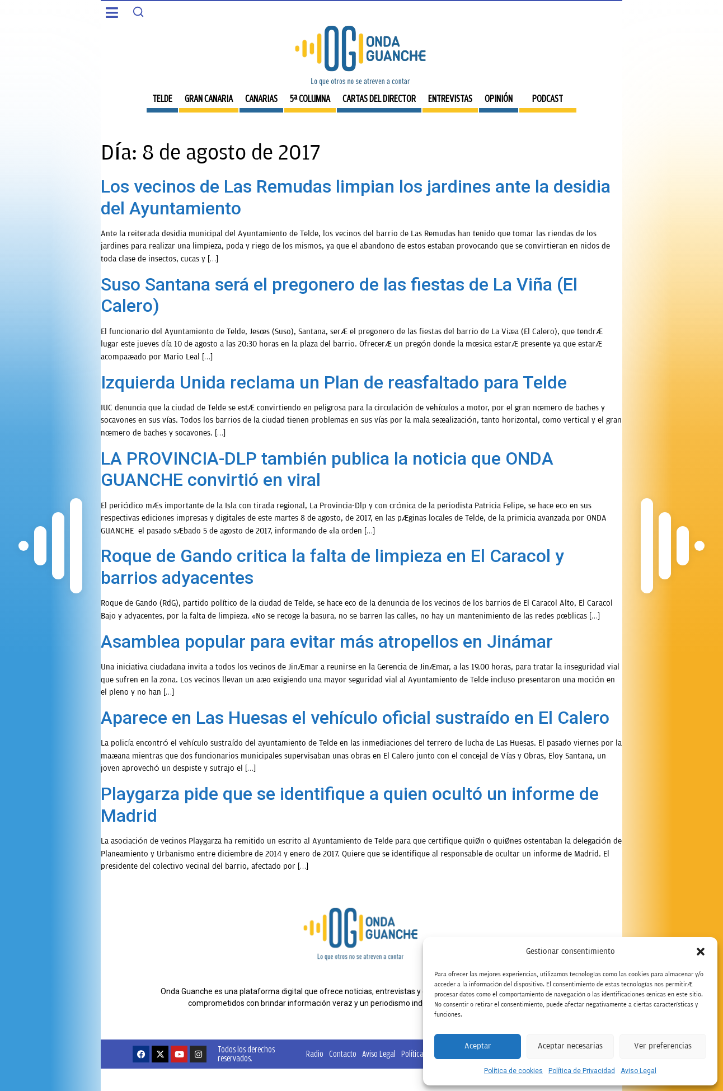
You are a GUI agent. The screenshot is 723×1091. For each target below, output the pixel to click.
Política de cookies (513, 1071)
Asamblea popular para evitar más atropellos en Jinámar (327, 641)
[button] (700, 951)
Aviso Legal (638, 1071)
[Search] (138, 11)
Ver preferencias (663, 1046)
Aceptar (477, 1046)
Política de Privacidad (581, 1071)
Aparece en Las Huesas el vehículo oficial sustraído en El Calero (355, 717)
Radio (314, 1053)
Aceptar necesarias (570, 1046)
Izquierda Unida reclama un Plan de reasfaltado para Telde (334, 382)
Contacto (342, 1053)
